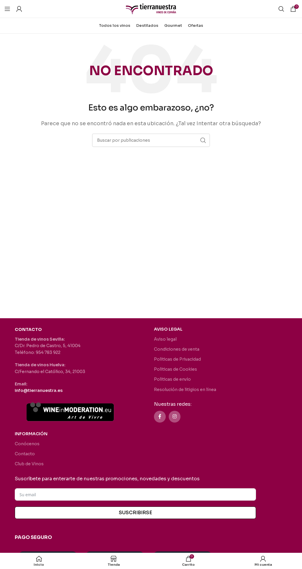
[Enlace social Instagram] (174, 417)
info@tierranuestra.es (39, 390)
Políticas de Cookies (175, 369)
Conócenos (27, 443)
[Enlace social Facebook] (160, 417)
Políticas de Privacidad (177, 359)
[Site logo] (151, 8)
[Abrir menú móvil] (7, 9)
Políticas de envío (172, 379)
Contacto (25, 453)
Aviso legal (165, 339)
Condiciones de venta (176, 349)
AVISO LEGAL (168, 329)
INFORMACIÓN (31, 433)
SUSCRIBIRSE (135, 512)
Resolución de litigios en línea (185, 389)
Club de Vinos (29, 463)
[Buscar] (281, 9)
